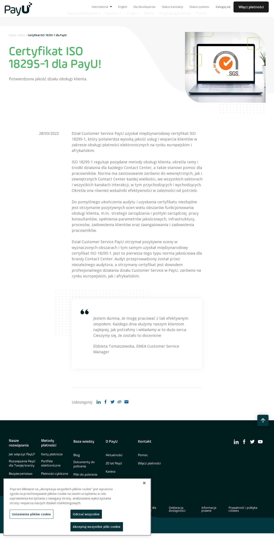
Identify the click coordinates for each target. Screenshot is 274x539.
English (122, 7)
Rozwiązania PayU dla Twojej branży (22, 463)
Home (12, 35)
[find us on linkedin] (236, 441)
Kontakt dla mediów (148, 509)
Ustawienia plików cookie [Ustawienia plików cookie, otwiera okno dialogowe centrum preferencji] (31, 514)
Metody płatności (48, 443)
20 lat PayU (114, 463)
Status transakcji (172, 7)
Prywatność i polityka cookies (242, 509)
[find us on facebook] (244, 441)
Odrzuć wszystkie (86, 514)
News (22, 35)
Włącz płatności (251, 7)
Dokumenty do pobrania (84, 464)
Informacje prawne (208, 509)
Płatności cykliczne (54, 474)
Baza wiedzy (83, 441)
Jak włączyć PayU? (22, 454)
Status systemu (199, 7)
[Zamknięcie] (144, 483)
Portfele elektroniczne (51, 463)
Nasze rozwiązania (19, 443)
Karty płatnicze (52, 454)
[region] (77, 507)
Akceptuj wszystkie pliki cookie (97, 526)
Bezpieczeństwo (20, 474)
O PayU (111, 441)
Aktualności (114, 455)
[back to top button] (263, 420)
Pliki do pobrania (85, 474)
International (102, 7)
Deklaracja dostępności (177, 509)
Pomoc (143, 455)
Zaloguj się (223, 7)
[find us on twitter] (252, 441)
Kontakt (144, 441)
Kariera (110, 472)
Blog (76, 455)
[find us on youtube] (260, 441)
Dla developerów (144, 7)
